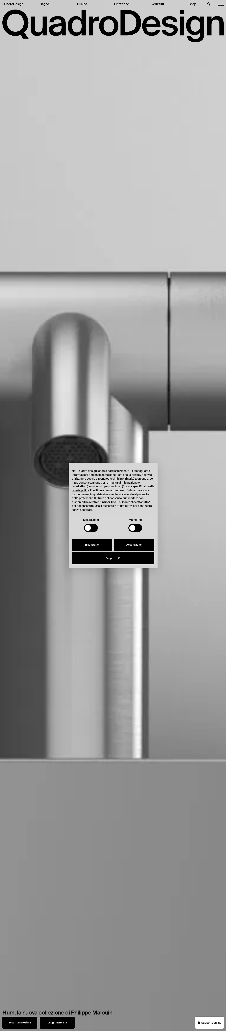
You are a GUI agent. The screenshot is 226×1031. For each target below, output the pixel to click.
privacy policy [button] (141, 475)
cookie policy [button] (80, 490)
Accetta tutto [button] (134, 544)
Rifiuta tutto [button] (92, 544)
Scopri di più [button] (113, 558)
